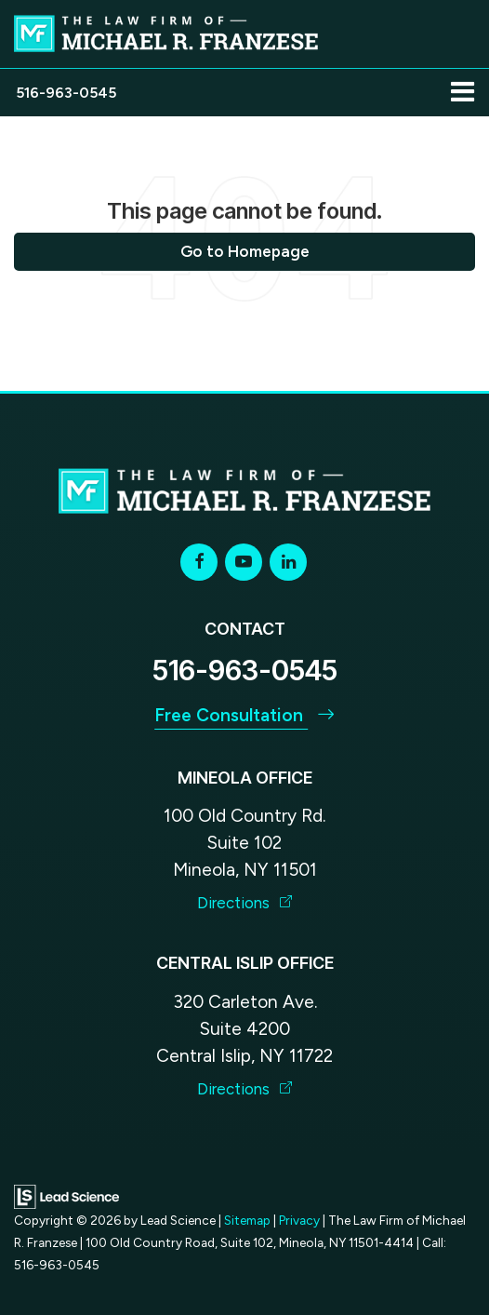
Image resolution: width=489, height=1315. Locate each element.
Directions (244, 902)
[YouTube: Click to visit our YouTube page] (243, 561)
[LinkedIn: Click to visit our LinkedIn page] (288, 561)
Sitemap (247, 1220)
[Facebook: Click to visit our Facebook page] (198, 561)
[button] (66, 92)
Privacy (299, 1220)
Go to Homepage (245, 251)
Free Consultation (244, 715)
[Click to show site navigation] (462, 92)
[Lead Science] (66, 1195)
